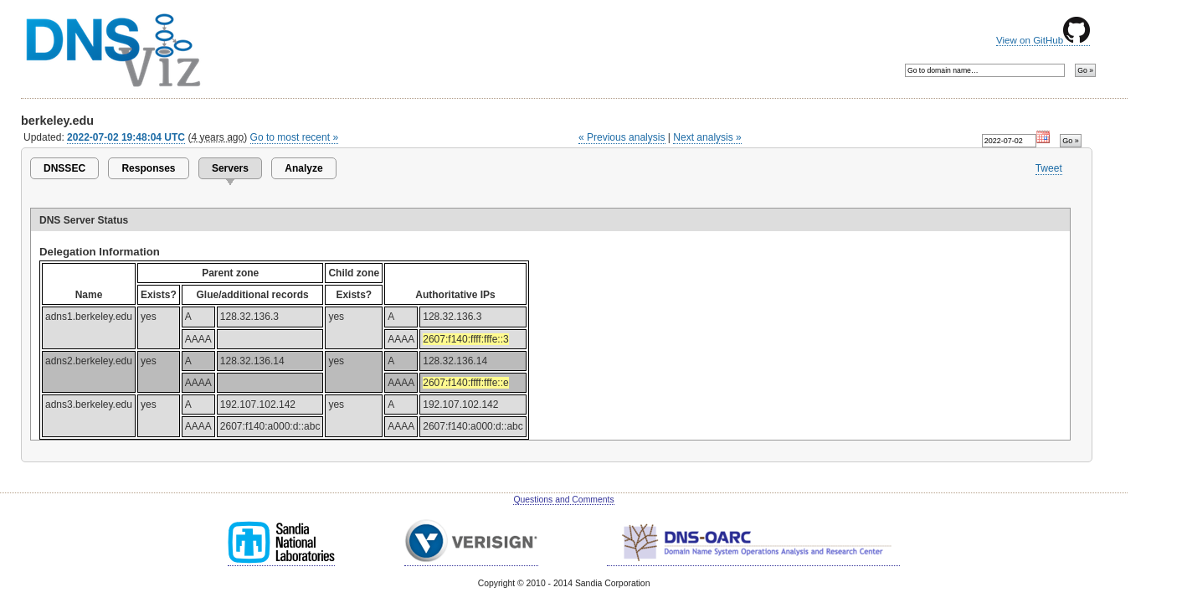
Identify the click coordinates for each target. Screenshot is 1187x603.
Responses (148, 168)
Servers (230, 168)
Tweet (1048, 168)
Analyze (303, 168)
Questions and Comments (563, 499)
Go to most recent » (294, 137)
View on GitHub (1043, 40)
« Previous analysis (621, 137)
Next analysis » (707, 137)
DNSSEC (64, 168)
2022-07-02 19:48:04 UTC (126, 137)
